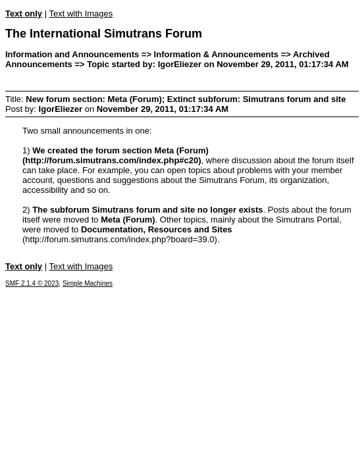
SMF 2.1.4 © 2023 (32, 283)
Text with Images (81, 13)
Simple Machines (88, 283)
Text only (23, 13)
